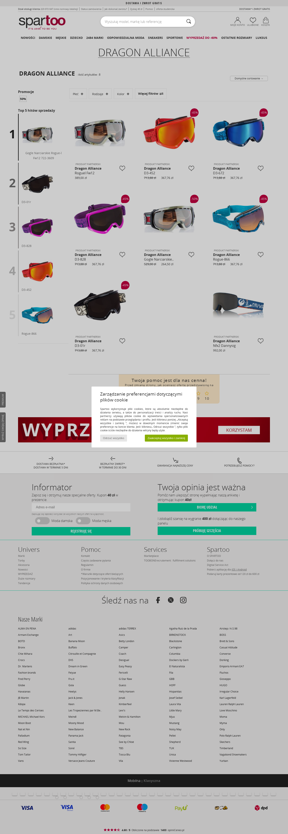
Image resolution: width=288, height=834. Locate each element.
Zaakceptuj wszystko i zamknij (166, 438)
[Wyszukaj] (189, 21)
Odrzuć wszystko (113, 438)
